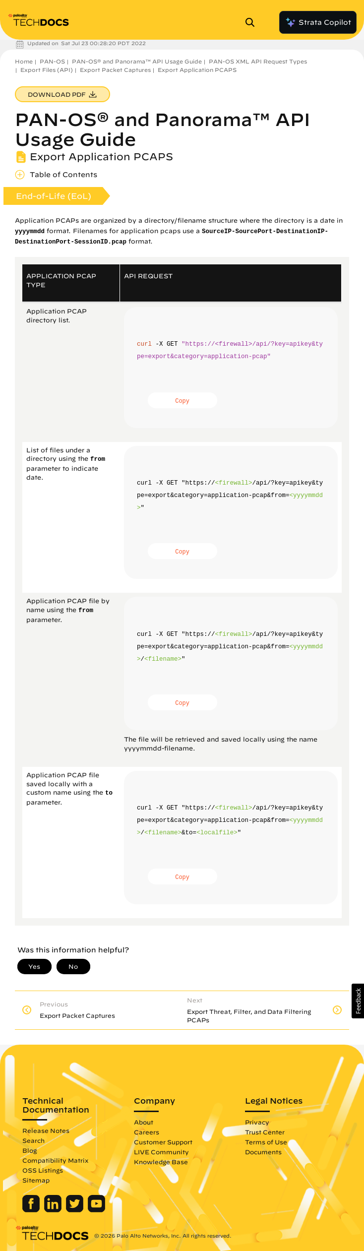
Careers (146, 1131)
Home (24, 61)
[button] (358, 1001)
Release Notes (45, 1130)
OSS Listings (42, 1170)
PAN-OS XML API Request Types (258, 61)
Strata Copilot (318, 22)
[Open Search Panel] (252, 22)
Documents (263, 1151)
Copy (182, 401)
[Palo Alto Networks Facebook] (32, 1210)
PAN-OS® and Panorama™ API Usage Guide (137, 61)
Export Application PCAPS (197, 69)
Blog (29, 1150)
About (143, 1122)
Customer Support (163, 1141)
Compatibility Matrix (55, 1160)
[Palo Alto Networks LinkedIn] (53, 1210)
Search (33, 1140)
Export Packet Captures (115, 69)
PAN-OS (52, 61)
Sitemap (36, 1180)
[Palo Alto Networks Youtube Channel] (96, 1210)
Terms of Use (266, 1141)
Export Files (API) (46, 69)
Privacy (257, 1122)
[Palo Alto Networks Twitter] (75, 1210)
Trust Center (265, 1131)
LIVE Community (161, 1151)
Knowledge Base (161, 1161)
